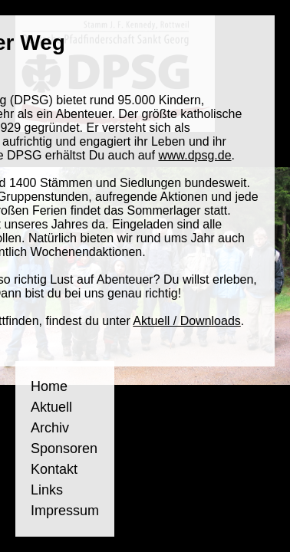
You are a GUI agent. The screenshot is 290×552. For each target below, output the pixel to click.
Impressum (65, 510)
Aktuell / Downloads (187, 320)
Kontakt (54, 469)
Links (47, 490)
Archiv (50, 427)
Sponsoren (64, 448)
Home (49, 386)
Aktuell (51, 407)
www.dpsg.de (194, 155)
